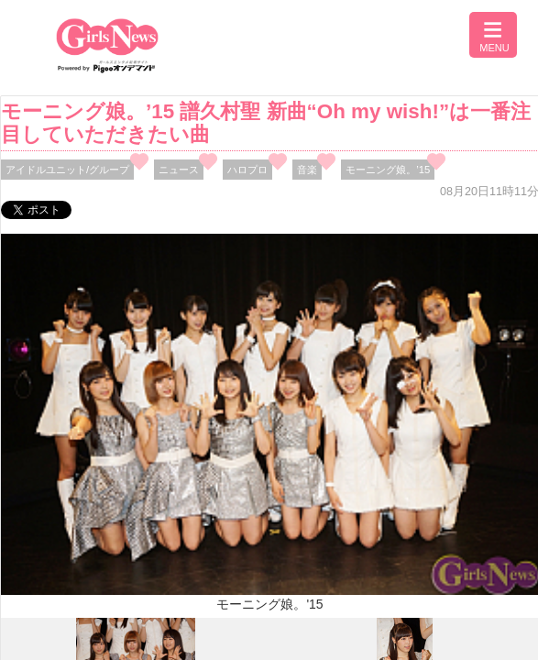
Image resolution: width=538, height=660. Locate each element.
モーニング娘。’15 (388, 169)
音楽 (307, 169)
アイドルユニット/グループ (67, 169)
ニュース (179, 169)
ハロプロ (247, 169)
